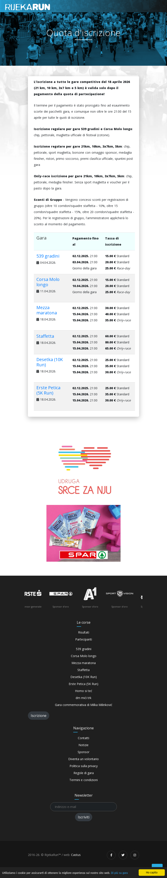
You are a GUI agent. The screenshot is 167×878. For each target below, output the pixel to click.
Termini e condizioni (83, 780)
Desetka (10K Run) (49, 362)
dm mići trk (83, 698)
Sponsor (83, 752)
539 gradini (47, 256)
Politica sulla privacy (84, 766)
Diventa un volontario (83, 759)
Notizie (83, 745)
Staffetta (45, 336)
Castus (76, 855)
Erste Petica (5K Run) (48, 390)
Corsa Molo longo (48, 282)
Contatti (83, 738)
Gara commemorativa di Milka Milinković (83, 705)
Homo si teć (83, 691)
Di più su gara (120, 873)
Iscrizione (38, 715)
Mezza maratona (46, 310)
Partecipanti (83, 639)
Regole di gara (83, 773)
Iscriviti (83, 817)
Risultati (83, 632)
